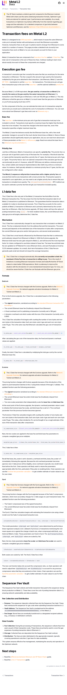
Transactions (14, 9)
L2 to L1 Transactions (18, 660)
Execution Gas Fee (40, 57)
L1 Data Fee (56, 57)
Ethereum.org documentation (15, 143)
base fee (28, 82)
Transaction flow (58, 675)
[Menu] (64, 3)
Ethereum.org (43, 111)
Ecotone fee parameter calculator (20, 471)
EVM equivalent (27, 40)
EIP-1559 (5, 82)
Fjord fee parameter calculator (13, 574)
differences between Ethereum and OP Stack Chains (29, 657)
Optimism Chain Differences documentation (44, 27)
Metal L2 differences (28, 140)
